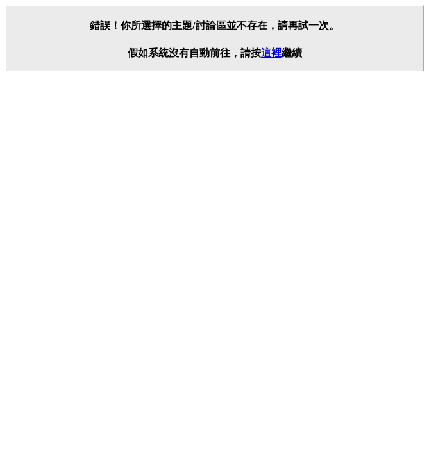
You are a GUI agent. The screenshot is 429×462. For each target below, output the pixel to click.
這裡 (271, 52)
